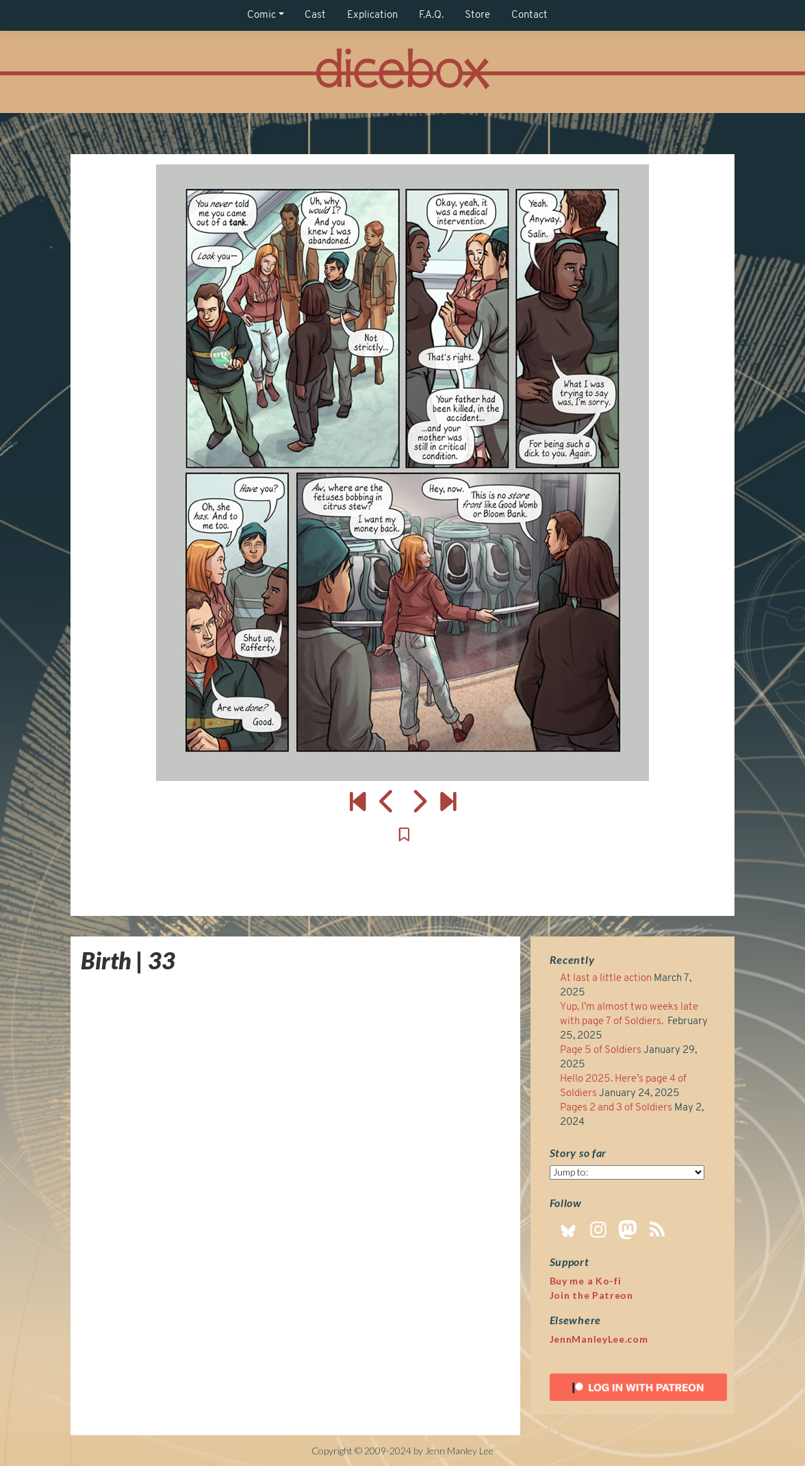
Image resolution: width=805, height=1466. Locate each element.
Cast (315, 15)
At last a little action (606, 978)
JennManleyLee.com (599, 1339)
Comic (261, 15)
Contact (529, 15)
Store (477, 15)
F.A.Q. (431, 15)
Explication (372, 15)
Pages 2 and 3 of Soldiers (616, 1108)
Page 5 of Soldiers (600, 1050)
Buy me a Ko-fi (586, 1281)
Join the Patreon (591, 1295)
